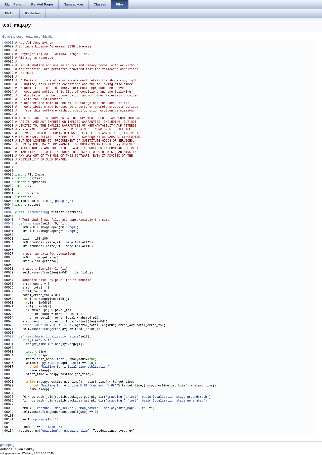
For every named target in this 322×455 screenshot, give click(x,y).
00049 (8, 224)
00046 (8, 212)
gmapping (7, 445)
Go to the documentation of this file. (28, 36)
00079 (8, 337)
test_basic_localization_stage (52, 337)
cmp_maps (33, 224)
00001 (8, 43)
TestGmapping (37, 212)
